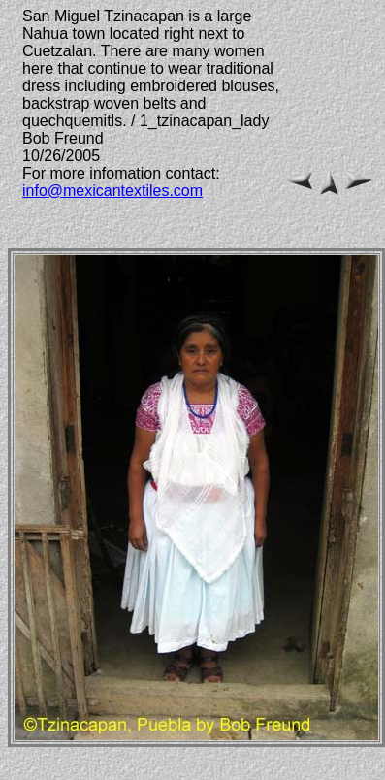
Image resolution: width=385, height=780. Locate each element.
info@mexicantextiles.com (112, 190)
